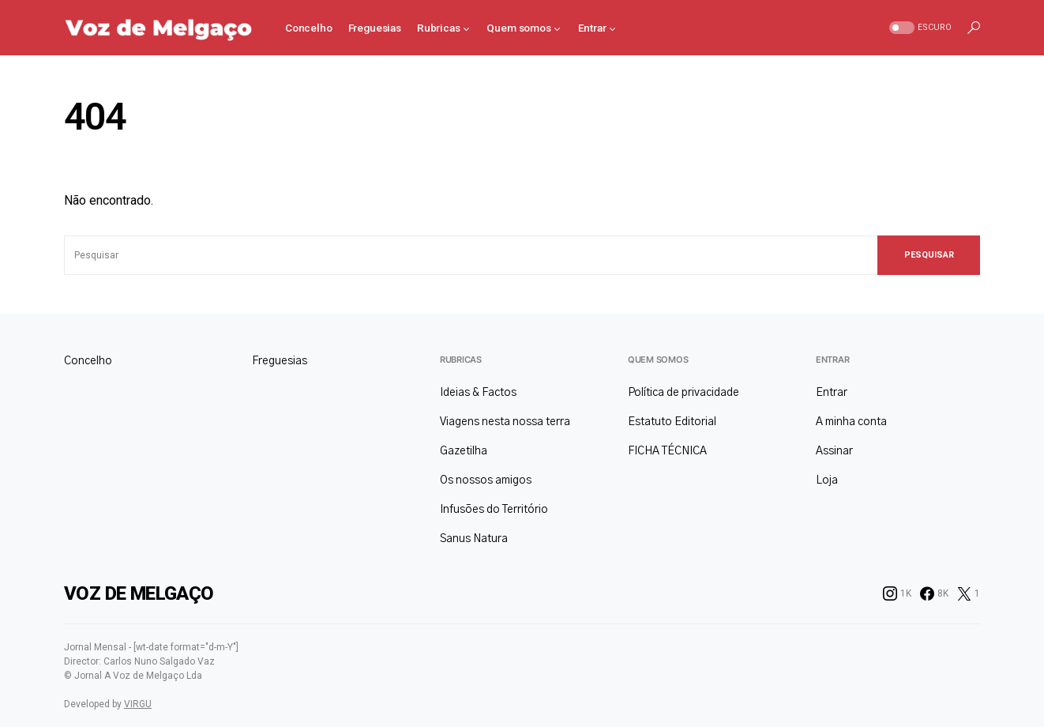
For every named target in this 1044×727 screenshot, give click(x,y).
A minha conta (851, 422)
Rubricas (461, 359)
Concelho (88, 361)
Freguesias (279, 361)
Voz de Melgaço (139, 593)
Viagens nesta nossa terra (505, 422)
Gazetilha (463, 451)
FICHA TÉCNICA (667, 451)
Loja (827, 480)
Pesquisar (929, 255)
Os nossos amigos (485, 480)
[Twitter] (968, 593)
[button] (919, 28)
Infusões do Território (494, 509)
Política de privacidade (683, 392)
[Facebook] (934, 593)
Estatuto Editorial (672, 422)
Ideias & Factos (478, 392)
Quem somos (658, 359)
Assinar (834, 451)
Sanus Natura (474, 538)
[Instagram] (897, 593)
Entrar (832, 359)
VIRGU (138, 704)
